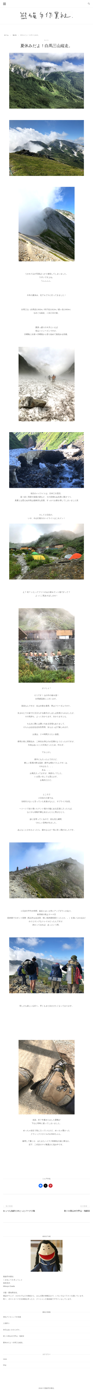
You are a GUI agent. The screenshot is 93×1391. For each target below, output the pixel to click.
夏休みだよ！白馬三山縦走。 (13, 1342)
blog (15, 35)
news (5, 1359)
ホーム (6, 35)
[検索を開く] (89, 4)
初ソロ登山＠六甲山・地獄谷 (13, 1336)
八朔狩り (6, 1323)
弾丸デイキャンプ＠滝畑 (12, 1317)
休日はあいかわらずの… (12, 1330)
